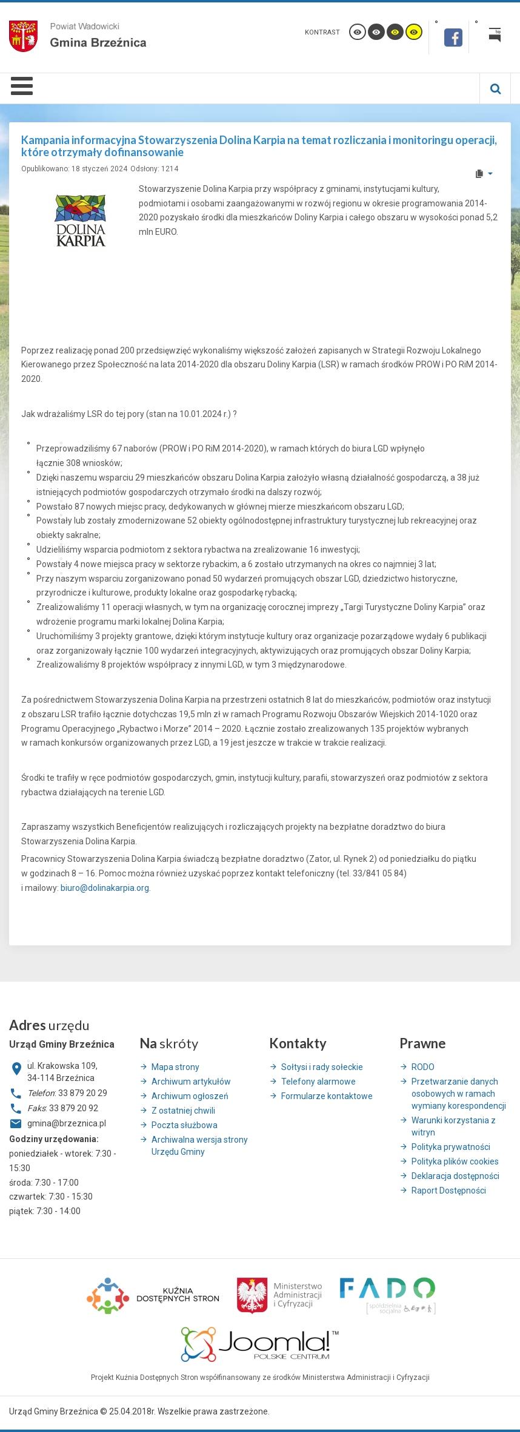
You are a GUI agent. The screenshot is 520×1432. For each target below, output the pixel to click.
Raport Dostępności (449, 1190)
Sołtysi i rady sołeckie (322, 1067)
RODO (423, 1067)
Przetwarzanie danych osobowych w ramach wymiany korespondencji (459, 1094)
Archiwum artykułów (191, 1081)
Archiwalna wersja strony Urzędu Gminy (200, 1146)
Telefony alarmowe (318, 1081)
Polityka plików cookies (455, 1161)
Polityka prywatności (451, 1147)
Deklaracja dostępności (455, 1176)
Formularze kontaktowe (327, 1096)
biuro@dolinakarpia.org (105, 888)
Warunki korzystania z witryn (454, 1126)
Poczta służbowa (185, 1125)
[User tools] (483, 174)
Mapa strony (175, 1067)
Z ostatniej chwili (183, 1110)
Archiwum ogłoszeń (190, 1096)
